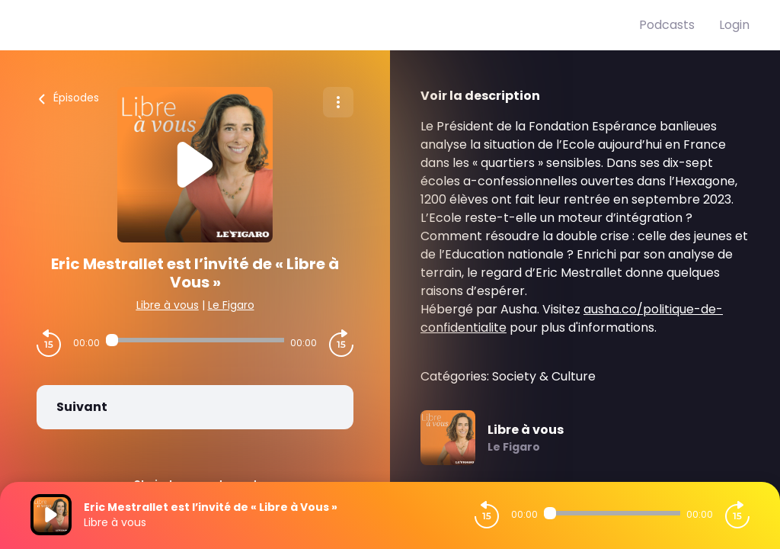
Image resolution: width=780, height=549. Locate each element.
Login (734, 25)
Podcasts (667, 25)
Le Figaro (231, 305)
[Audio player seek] (195, 340)
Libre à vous (167, 305)
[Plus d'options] (338, 102)
